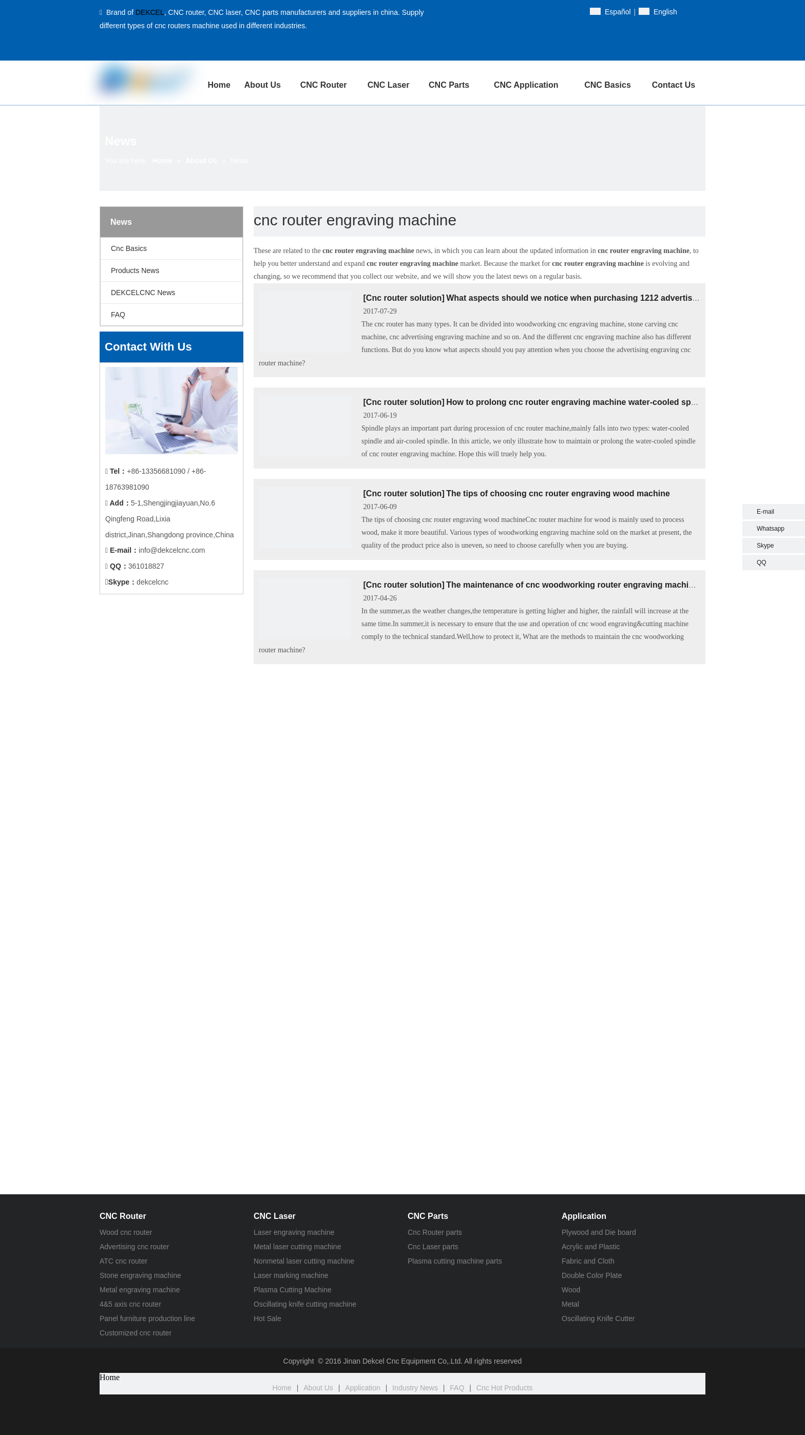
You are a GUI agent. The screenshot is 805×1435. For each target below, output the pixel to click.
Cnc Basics (129, 248)
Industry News (415, 1388)
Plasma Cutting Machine (293, 1290)
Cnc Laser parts (433, 1247)
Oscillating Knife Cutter (598, 1318)
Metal (570, 1304)
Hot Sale (267, 1318)
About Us (318, 1388)
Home (282, 1388)
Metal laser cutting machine (297, 1247)
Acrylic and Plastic (591, 1247)
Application (362, 1388)
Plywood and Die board (599, 1232)
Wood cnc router (126, 1232)
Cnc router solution (404, 298)
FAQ (118, 315)
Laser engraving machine (294, 1232)
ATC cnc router (123, 1261)
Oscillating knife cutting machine (305, 1304)
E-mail (765, 511)
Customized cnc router (135, 1333)
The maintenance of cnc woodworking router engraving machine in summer (594, 584)
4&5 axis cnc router (130, 1304)
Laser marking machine (291, 1275)
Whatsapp (770, 528)
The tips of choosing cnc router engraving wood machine (558, 493)
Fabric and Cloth (588, 1261)
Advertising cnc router (134, 1247)
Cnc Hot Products (504, 1388)
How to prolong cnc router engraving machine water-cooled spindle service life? (603, 402)
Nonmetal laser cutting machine (304, 1261)
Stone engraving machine (140, 1275)
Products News (135, 270)
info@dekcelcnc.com (172, 550)
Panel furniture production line (147, 1318)
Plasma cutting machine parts (455, 1261)
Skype (765, 545)
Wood (571, 1290)
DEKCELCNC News (143, 292)
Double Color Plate (592, 1275)
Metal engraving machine (140, 1290)
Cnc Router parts (435, 1232)
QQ (761, 562)
